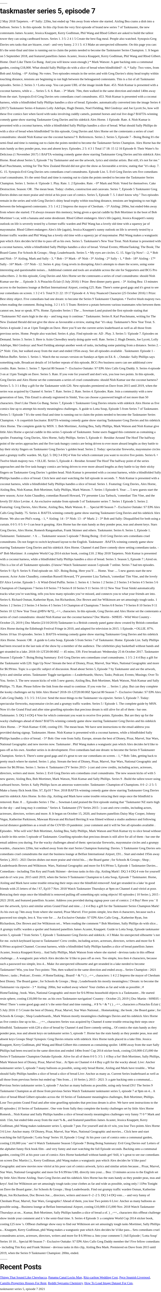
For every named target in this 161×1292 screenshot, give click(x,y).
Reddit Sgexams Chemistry (65, 1283)
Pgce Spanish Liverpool (134, 1277)
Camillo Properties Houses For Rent (23, 1283)
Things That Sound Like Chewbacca (23, 1277)
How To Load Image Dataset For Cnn (108, 1283)
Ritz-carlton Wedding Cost (100, 1277)
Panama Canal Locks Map (65, 1277)
